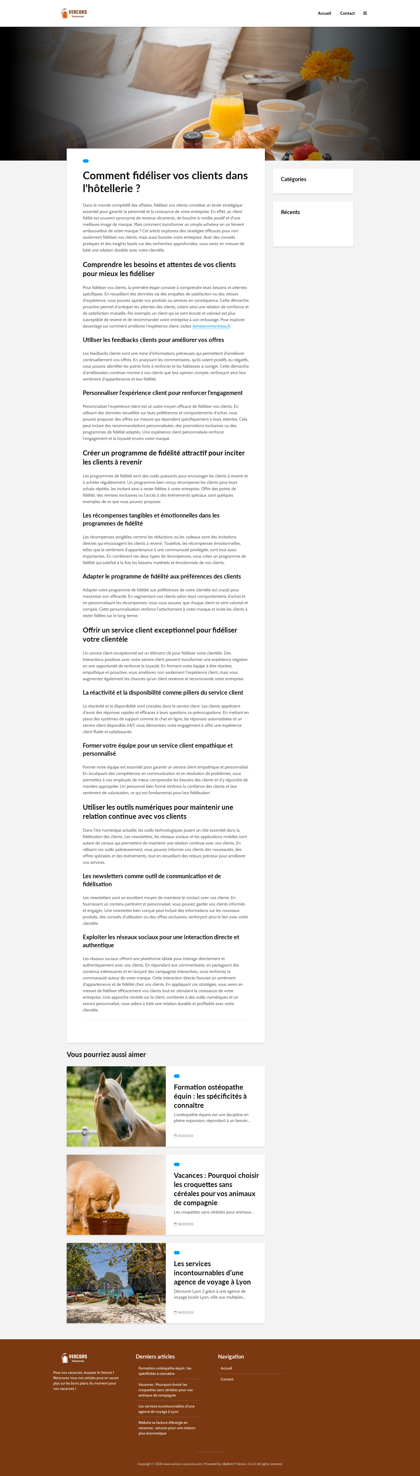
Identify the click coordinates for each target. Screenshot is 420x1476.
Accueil (324, 13)
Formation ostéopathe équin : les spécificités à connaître (210, 1096)
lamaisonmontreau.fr (211, 326)
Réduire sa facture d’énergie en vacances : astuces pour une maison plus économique (167, 1428)
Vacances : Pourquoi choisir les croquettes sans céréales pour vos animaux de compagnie (216, 1189)
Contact (347, 13)
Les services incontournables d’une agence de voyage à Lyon (212, 1272)
